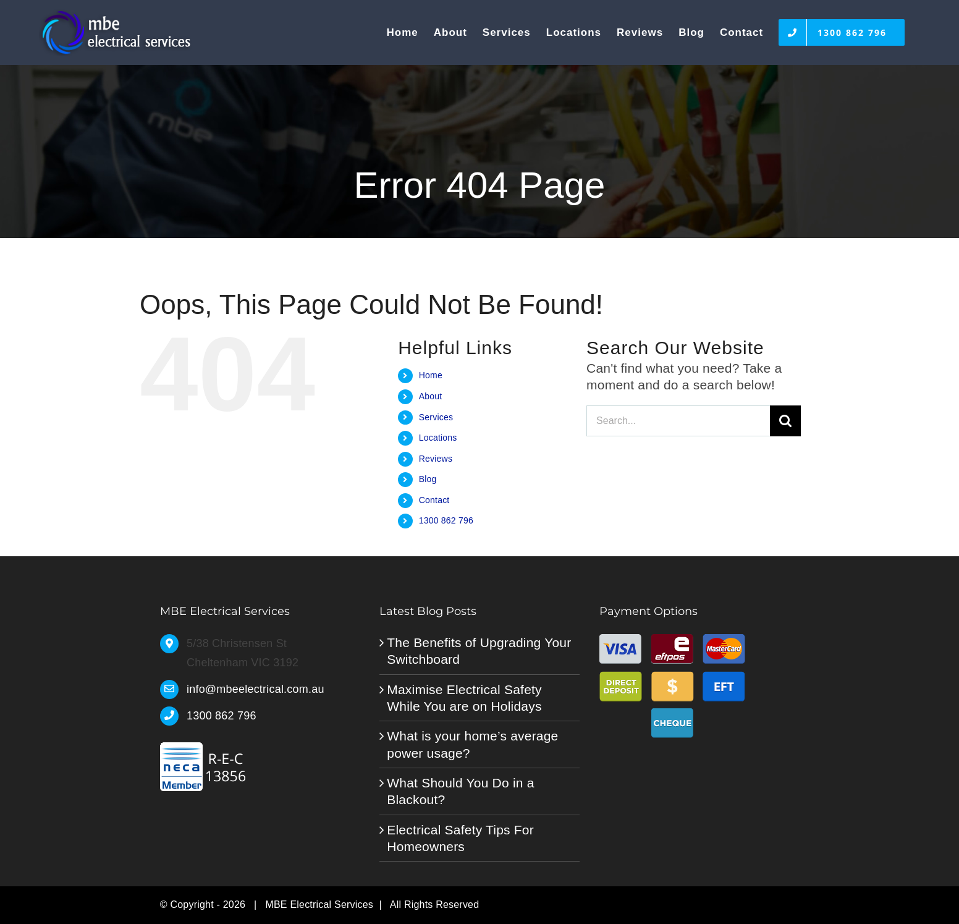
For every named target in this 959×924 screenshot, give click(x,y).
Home (430, 375)
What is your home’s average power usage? (472, 744)
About (430, 396)
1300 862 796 (446, 520)
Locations (438, 438)
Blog (428, 479)
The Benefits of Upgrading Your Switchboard (479, 650)
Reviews (435, 459)
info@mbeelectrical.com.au (255, 689)
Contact (434, 500)
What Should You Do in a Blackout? (460, 791)
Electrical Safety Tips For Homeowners (460, 838)
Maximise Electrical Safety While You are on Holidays (464, 697)
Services (436, 417)
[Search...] (678, 420)
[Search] (785, 420)
